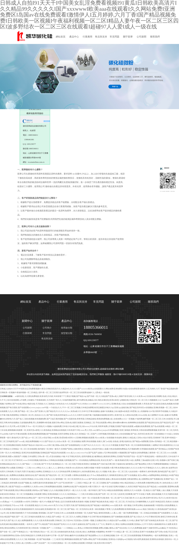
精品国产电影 (9, 517)
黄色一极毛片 (54, 449)
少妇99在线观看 (12, 400)
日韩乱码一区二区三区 (138, 400)
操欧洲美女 (78, 449)
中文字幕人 (10, 543)
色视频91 (163, 460)
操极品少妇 (92, 400)
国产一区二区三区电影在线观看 (28, 517)
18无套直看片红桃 (97, 498)
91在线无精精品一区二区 (60, 543)
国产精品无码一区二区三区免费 (58, 475)
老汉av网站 (142, 475)
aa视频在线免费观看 (142, 426)
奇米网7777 (110, 532)
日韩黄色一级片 (37, 502)
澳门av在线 (107, 441)
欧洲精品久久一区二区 (62, 464)
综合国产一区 (44, 543)
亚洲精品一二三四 (23, 468)
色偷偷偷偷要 (149, 505)
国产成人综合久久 (137, 517)
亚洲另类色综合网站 (24, 498)
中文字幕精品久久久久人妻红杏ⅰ (155, 468)
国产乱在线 (90, 524)
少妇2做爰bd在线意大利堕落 (125, 411)
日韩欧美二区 (25, 415)
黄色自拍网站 (9, 528)
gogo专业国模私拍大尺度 (70, 498)
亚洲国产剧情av (67, 449)
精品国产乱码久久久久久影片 (65, 524)
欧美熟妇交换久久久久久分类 (129, 468)
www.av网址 (36, 468)
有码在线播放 (13, 423)
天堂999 (69, 520)
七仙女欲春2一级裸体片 (137, 471)
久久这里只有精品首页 (156, 502)
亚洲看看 (128, 494)
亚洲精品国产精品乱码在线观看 (53, 453)
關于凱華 (128, 36)
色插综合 (128, 441)
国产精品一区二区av (26, 411)
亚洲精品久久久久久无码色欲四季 (56, 471)
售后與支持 (101, 36)
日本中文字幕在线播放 (91, 411)
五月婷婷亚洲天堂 (23, 528)
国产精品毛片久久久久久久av (58, 411)
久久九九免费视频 (134, 528)
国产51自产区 (59, 483)
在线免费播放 (169, 505)
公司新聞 (141, 36)
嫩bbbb (2, 419)
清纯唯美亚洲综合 (116, 475)
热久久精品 (46, 517)
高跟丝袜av (43, 460)
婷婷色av (35, 490)
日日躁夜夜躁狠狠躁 (142, 445)
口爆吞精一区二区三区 (157, 453)
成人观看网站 (144, 479)
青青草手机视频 (161, 411)
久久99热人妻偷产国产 (136, 520)
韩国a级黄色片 (102, 475)
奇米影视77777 (60, 396)
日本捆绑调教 (140, 502)
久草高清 (145, 404)
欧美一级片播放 (125, 505)
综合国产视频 (23, 483)
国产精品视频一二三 (47, 539)
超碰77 (145, 528)
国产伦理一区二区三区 (107, 494)
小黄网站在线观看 (79, 475)
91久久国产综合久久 (48, 441)
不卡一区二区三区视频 (71, 407)
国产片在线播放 (130, 475)
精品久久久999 (41, 505)
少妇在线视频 (124, 434)
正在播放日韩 (100, 520)
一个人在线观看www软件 (20, 502)
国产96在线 (16, 404)
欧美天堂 (60, 539)
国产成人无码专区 (137, 434)
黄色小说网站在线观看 (124, 524)
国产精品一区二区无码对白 (78, 509)
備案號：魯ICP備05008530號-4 (119, 374)
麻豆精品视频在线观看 (15, 524)
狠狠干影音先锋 (125, 396)
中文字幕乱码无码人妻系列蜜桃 (78, 456)
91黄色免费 (140, 483)
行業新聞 (27, 333)
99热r (121, 483)
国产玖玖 (102, 490)
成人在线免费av (116, 419)
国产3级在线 (40, 475)
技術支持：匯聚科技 (143, 374)
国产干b (38, 524)
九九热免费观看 (117, 509)
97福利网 (138, 419)
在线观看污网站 (40, 494)
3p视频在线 (124, 400)
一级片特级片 (92, 490)
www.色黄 (114, 505)
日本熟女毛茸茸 (9, 498)
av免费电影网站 (153, 475)
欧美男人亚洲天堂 (114, 415)
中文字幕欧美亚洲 (152, 517)
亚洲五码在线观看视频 (30, 453)
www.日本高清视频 (30, 460)
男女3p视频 (10, 468)
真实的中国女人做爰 (100, 449)
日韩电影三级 (90, 543)
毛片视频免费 (133, 449)
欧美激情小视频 (82, 502)
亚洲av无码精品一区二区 (159, 441)
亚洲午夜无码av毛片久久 (156, 498)
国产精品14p (81, 396)
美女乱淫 (104, 460)
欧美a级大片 (76, 411)
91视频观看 (122, 453)
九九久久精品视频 (55, 490)
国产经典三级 (173, 460)
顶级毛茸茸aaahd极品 (157, 528)
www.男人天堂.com (88, 430)
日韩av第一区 (42, 456)
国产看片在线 (52, 415)
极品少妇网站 (36, 471)
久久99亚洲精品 (14, 453)
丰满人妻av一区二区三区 (117, 471)
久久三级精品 (49, 404)
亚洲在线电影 (52, 494)
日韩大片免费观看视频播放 (157, 464)
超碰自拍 (81, 524)
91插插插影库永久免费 (162, 524)
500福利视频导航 (69, 400)
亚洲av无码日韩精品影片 (25, 535)
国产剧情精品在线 (82, 505)
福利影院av (129, 464)
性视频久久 (122, 487)
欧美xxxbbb (38, 487)
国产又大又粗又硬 (124, 498)
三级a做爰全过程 (147, 460)
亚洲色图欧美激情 (13, 445)
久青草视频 (101, 434)
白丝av (59, 441)
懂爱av (10, 456)
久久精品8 (110, 520)
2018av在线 (38, 479)
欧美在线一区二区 (164, 520)
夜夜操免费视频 (103, 419)
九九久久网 (12, 411)
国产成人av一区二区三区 (31, 438)
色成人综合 (166, 396)
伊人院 (6, 513)
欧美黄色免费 (48, 520)
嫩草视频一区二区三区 (152, 419)
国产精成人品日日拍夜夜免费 (63, 502)
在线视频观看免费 (134, 404)
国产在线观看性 (164, 513)
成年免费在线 (81, 400)
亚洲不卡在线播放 (147, 532)
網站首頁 (60, 36)
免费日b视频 (89, 468)
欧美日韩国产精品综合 (137, 487)
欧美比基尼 (114, 400)
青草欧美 (134, 430)
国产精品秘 (94, 505)
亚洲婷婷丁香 (158, 438)
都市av (99, 430)
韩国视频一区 (33, 539)
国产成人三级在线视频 (25, 419)
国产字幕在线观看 (7, 490)
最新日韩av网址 (58, 423)
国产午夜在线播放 (100, 539)
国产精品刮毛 (165, 423)
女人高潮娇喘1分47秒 (146, 411)
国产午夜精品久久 (20, 532)
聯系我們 (155, 36)
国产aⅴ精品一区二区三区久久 (63, 517)
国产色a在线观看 (157, 426)
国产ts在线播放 (113, 483)
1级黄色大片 (128, 490)
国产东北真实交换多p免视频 (161, 404)
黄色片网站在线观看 (23, 490)
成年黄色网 (152, 471)
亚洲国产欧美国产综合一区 (128, 456)
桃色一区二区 (111, 498)
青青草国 (80, 419)
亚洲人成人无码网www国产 (27, 543)
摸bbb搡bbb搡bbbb (120, 423)
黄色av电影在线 (28, 404)
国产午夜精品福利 (146, 456)
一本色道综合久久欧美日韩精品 (20, 479)
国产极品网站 (140, 464)
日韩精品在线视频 (56, 460)
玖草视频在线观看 (147, 449)
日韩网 (38, 535)
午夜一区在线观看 (27, 505)
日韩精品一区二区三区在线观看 (24, 449)
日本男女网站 (137, 505)
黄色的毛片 (16, 438)
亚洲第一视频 (88, 520)
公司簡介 (47, 328)
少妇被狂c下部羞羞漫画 (36, 400)
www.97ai (83, 453)
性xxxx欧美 (99, 438)
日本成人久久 (49, 479)
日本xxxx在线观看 (67, 513)
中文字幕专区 (17, 460)
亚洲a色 (68, 423)
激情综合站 (29, 475)
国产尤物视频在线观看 (120, 517)
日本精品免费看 (87, 407)
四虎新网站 (14, 415)
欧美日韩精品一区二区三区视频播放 (18, 494)
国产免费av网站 (86, 539)
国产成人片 (12, 520)
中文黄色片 (39, 426)
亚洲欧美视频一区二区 (162, 407)
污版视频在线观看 (99, 415)
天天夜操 (39, 404)
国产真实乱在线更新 (97, 479)
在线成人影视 (118, 441)
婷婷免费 (13, 483)
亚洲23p (117, 407)
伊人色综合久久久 (38, 415)
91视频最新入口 (154, 400)
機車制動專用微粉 (34, 113)
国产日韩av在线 (161, 532)
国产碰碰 (43, 490)
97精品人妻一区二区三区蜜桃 (94, 483)
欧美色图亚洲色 (88, 471)
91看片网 (113, 468)
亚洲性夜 (3, 456)
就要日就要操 (77, 423)
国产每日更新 (11, 407)
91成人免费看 (134, 460)
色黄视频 (67, 460)
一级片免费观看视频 (130, 513)
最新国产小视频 (20, 456)
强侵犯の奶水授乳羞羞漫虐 (138, 539)
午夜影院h (159, 505)
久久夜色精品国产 (161, 509)
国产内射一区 (92, 396)
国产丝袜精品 (150, 520)
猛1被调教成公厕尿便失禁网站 (104, 456)
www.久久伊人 (104, 404)
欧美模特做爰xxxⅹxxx (133, 509)
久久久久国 (37, 520)
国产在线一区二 (6, 532)
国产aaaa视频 (120, 520)
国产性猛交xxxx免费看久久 (22, 487)
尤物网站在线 (68, 487)
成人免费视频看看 (25, 520)
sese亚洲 (55, 438)
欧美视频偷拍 (104, 517)
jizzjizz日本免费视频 (111, 430)
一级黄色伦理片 (161, 456)
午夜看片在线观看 (102, 468)
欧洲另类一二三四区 (73, 483)
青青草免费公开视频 (106, 426)
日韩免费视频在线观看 (53, 487)
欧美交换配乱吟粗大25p (103, 407)
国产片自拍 (54, 513)
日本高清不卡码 (73, 430)
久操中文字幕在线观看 (18, 434)
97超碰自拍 (120, 464)
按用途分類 (66, 328)
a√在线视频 (109, 438)
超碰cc (100, 453)
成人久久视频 (101, 471)
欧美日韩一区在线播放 (155, 434)
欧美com (142, 396)
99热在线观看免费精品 (118, 449)
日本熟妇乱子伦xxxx (11, 505)
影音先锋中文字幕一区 (51, 535)
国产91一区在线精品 (80, 460)
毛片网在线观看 (110, 453)
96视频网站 (100, 532)
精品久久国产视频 (153, 490)
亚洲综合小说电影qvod (117, 539)
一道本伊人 (29, 524)
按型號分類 (66, 333)
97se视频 (47, 502)
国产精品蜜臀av (91, 535)
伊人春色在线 (164, 483)
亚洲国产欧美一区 (126, 445)
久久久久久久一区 (97, 445)
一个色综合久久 (55, 407)
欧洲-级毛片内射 (46, 396)
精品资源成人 (130, 483)
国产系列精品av (161, 449)
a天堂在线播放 (55, 456)
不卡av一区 (30, 426)
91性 (157, 460)
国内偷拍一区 (43, 449)
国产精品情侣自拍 (152, 423)
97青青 (107, 509)
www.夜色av (78, 528)
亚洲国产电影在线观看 (124, 426)
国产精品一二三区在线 (31, 464)
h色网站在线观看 (78, 543)
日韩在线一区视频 (38, 528)
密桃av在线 (59, 445)
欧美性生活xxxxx (81, 479)
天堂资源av (77, 520)
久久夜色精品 (45, 430)
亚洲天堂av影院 (33, 430)
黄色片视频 (70, 396)
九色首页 (120, 494)
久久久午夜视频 (111, 445)
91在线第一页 (139, 490)
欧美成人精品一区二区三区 (114, 502)
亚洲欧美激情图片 (17, 513)
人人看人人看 (115, 513)
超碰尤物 (125, 407)
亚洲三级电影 (124, 430)
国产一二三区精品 (54, 528)
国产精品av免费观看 (140, 441)
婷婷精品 (164, 475)
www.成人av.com (72, 453)
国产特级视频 (51, 434)
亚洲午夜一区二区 (165, 430)
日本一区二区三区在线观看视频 (128, 535)
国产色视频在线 (156, 479)
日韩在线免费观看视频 (148, 430)
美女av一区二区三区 (48, 532)
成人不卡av (91, 475)
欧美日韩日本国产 (104, 543)
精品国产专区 (47, 524)
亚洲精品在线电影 (59, 430)
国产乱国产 (92, 453)
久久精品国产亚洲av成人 (108, 396)
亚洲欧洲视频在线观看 (85, 438)
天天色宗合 (130, 502)
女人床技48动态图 (130, 415)
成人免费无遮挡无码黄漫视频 (41, 483)
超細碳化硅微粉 (107, 369)
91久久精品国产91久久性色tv (76, 404)
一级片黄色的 (34, 532)
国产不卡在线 (138, 494)
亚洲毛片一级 (68, 490)
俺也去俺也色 (103, 400)
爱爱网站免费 (173, 487)
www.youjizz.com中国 (39, 407)
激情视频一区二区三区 (64, 479)
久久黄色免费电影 (32, 396)
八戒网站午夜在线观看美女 (162, 445)
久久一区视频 (128, 419)
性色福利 (118, 438)
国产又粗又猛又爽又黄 (106, 464)
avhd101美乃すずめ (55, 505)
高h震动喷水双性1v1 (67, 438)
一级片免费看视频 (160, 535)
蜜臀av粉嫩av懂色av (107, 528)
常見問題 (114, 36)
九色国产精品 (92, 513)
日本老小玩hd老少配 (70, 426)
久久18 (135, 396)
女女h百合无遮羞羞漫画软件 (23, 509)
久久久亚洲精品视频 (106, 535)
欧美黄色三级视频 (89, 464)
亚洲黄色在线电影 (157, 539)
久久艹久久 (100, 524)
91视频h (48, 426)
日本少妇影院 (167, 419)
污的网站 (8, 404)
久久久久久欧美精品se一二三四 (71, 494)
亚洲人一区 (172, 535)
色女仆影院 (147, 438)
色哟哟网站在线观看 (136, 423)
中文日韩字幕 (93, 517)
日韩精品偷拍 (90, 419)
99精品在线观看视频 (114, 490)
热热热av (87, 449)
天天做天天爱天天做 (22, 471)
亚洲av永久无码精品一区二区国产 (83, 434)
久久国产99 (84, 445)
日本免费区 (32, 456)
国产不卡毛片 (46, 464)
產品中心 (74, 36)
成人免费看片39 (154, 415)
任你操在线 (150, 396)
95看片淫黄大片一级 (96, 487)
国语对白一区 (170, 539)
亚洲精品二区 (89, 423)
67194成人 (169, 434)
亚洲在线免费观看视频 (37, 434)
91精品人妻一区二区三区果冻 (127, 532)
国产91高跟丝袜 (70, 419)
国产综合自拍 (121, 528)
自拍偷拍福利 (62, 532)
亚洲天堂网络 (63, 434)
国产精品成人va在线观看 (157, 487)
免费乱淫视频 (81, 517)
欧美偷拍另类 (123, 460)
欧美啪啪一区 (80, 513)
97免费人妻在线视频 (153, 494)
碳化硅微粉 (94, 369)
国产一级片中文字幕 (41, 498)
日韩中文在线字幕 (84, 415)
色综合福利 (39, 509)
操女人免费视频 (88, 532)
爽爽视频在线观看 (71, 539)
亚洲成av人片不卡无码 (143, 524)
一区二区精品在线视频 (148, 513)
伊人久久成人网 (139, 498)
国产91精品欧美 (80, 487)
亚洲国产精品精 (96, 502)
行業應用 (87, 36)
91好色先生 (59, 404)
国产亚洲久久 (40, 411)
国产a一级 (113, 460)
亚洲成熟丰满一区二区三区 (55, 509)
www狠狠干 (93, 404)
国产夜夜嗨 (54, 498)
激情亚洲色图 (103, 513)
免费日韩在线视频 (88, 441)
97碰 (63, 456)
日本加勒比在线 (91, 494)
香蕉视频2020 (112, 434)
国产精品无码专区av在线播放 (141, 407)
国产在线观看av (24, 407)
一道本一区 (85, 498)
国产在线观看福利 (72, 445)
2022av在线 (142, 415)
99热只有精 (76, 464)
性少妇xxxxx (84, 426)
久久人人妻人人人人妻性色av (53, 468)
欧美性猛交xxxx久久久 (67, 415)
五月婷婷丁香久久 (54, 400)
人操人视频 (165, 490)
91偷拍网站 (104, 505)
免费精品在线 (94, 460)
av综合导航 (46, 438)
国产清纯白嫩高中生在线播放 (72, 535)
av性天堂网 (20, 426)
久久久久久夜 (80, 490)
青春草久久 (110, 524)
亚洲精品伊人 (76, 471)
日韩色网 (9, 471)
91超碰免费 (56, 426)
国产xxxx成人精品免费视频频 (27, 441)
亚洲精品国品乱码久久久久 (11, 464)
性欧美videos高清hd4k (74, 468)
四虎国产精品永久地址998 (31, 445)
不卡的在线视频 (31, 513)
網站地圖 (119, 369)
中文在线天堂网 (111, 487)
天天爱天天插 (68, 505)
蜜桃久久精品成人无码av (132, 438)
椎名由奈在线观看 (119, 479)
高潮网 (159, 396)
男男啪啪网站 (147, 535)
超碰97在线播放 (107, 411)
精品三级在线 (148, 509)
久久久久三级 (21, 539)
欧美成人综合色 (75, 532)
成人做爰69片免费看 (169, 415)
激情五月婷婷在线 (168, 517)
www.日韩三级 (48, 445)
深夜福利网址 (132, 479)
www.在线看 (172, 453)
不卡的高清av (172, 528)
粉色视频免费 (40, 419)
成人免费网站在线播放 (15, 475)
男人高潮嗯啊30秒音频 (42, 423)
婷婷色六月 (10, 419)
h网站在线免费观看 (7, 539)
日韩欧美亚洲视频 (91, 528)
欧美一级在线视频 (97, 509)
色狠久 (99, 441)
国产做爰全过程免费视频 (137, 453)
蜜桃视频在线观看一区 (17, 430)
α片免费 (23, 400)
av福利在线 (19, 396)
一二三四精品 (67, 528)
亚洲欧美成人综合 (118, 404)
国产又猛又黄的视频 (55, 419)
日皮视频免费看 (26, 423)
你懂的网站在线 (152, 483)
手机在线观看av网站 (104, 423)
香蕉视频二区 (43, 513)
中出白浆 (93, 426)
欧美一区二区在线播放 (72, 441)
